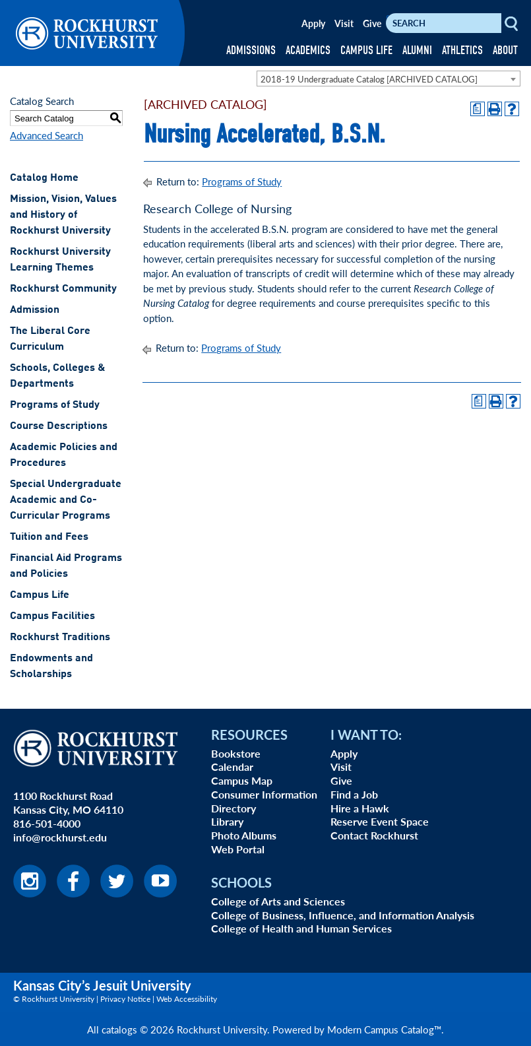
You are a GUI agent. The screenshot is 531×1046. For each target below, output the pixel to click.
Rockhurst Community (63, 289)
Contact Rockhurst (374, 835)
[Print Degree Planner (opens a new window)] (477, 109)
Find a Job (354, 794)
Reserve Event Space (379, 821)
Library (227, 821)
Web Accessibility (186, 998)
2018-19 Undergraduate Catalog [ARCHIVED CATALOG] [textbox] (369, 79)
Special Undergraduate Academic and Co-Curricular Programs (65, 500)
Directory (233, 808)
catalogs (119, 1029)
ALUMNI (417, 50)
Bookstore (236, 753)
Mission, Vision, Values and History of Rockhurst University (63, 215)
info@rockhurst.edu (60, 837)
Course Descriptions (59, 426)
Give (372, 23)
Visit (344, 23)
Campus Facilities (52, 616)
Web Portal (238, 849)
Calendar (232, 766)
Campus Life (39, 595)
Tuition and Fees (49, 537)
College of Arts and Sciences (278, 901)
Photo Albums (243, 835)
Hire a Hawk (359, 808)
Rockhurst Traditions (60, 637)
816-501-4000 (46, 823)
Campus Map (241, 780)
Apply (313, 23)
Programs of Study (55, 405)
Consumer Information (264, 794)
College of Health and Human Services (301, 928)
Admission (34, 310)
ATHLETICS (462, 50)
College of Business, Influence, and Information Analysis (342, 915)
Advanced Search (46, 135)
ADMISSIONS (251, 50)
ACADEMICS (308, 50)
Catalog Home (44, 178)
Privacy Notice (125, 998)
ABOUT (505, 50)
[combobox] (388, 78)
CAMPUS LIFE (366, 50)
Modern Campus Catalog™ (384, 1029)
